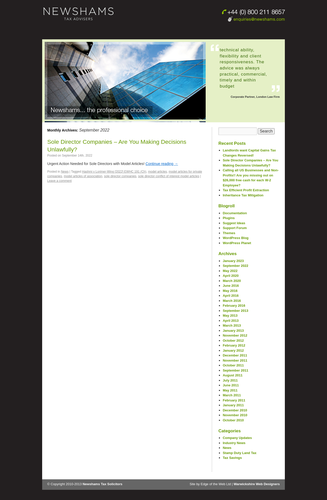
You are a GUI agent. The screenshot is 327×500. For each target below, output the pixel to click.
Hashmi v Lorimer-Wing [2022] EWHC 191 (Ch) (114, 171)
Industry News (234, 443)
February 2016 (234, 305)
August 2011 (232, 375)
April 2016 (231, 295)
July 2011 (230, 380)
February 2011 (234, 400)
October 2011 (233, 365)
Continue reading (162, 164)
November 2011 (235, 360)
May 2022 (230, 271)
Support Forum (235, 228)
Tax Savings (232, 458)
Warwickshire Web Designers (256, 484)
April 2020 (231, 276)
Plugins (229, 218)
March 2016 (232, 301)
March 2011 (232, 395)
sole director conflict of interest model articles (168, 176)
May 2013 (230, 315)
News (64, 171)
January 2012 (233, 350)
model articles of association (83, 176)
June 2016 (231, 286)
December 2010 (235, 410)
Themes (229, 233)
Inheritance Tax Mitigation (243, 195)
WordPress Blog (236, 238)
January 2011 (233, 405)
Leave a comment (59, 181)
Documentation (235, 213)
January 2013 (233, 330)
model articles (157, 171)
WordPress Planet (237, 243)
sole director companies (120, 176)
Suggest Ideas (234, 223)
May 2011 (230, 390)
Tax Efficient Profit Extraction (246, 190)
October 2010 (233, 420)
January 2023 (233, 261)
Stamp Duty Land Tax (239, 453)
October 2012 (233, 340)
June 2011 (231, 385)
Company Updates (237, 438)
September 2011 (235, 370)
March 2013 (232, 325)
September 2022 (235, 266)
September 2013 (235, 311)
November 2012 (235, 335)
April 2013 (231, 321)
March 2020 (232, 281)
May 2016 (230, 291)
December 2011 (235, 355)
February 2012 (234, 345)
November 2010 (235, 415)
